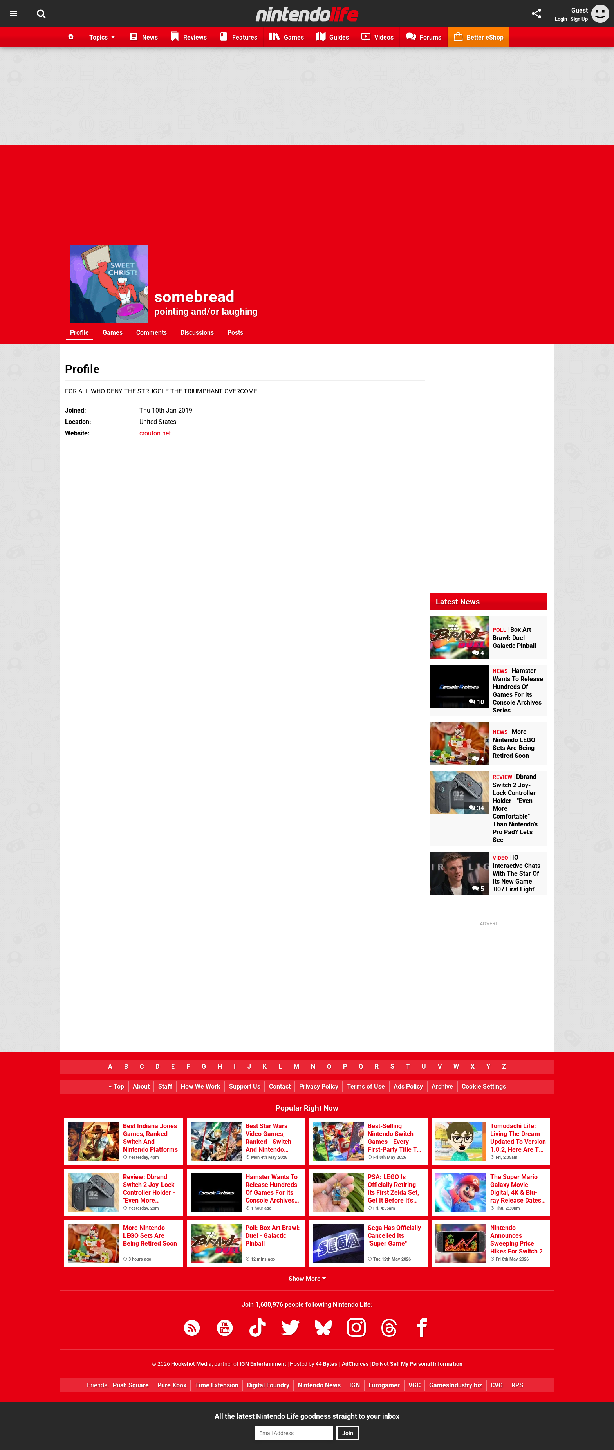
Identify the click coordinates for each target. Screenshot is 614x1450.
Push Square (131, 1385)
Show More (307, 1278)
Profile (79, 332)
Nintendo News (319, 1385)
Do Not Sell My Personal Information (417, 1364)
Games (113, 332)
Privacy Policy (318, 1086)
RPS (517, 1385)
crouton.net (155, 433)
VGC (414, 1385)
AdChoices (354, 1364)
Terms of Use (366, 1086)
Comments (151, 332)
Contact (280, 1086)
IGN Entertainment (263, 1364)
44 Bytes (326, 1364)
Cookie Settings (484, 1086)
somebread (194, 297)
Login (561, 19)
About (141, 1086)
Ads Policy (408, 1086)
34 (476, 808)
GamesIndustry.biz (455, 1385)
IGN (354, 1385)
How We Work (200, 1086)
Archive (442, 1086)
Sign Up (579, 19)
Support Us (244, 1086)
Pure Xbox (171, 1385)
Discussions (197, 332)
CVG (497, 1385)
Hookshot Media (191, 1364)
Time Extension (216, 1385)
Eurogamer (384, 1385)
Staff (165, 1086)
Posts (235, 332)
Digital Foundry (268, 1385)
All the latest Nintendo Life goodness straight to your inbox (307, 1416)
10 (476, 702)
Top (116, 1086)
